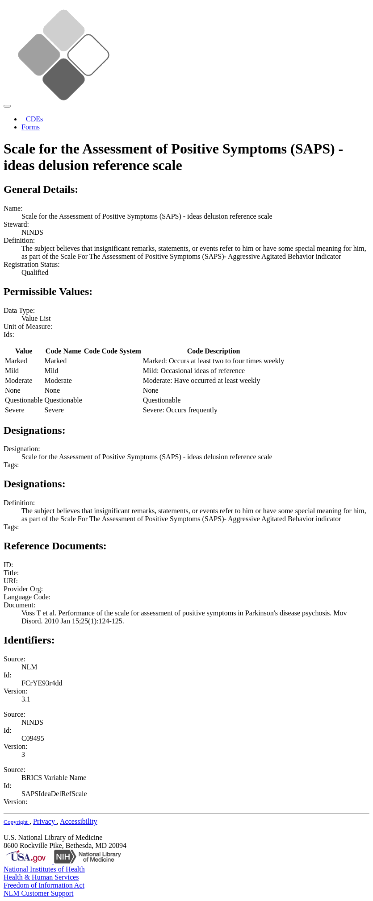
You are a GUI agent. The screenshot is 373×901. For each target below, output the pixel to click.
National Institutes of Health (44, 869)
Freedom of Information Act (44, 885)
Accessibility (78, 821)
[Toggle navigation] (7, 106)
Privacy (45, 821)
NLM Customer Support (38, 893)
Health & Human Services (41, 877)
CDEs (34, 119)
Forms (30, 127)
